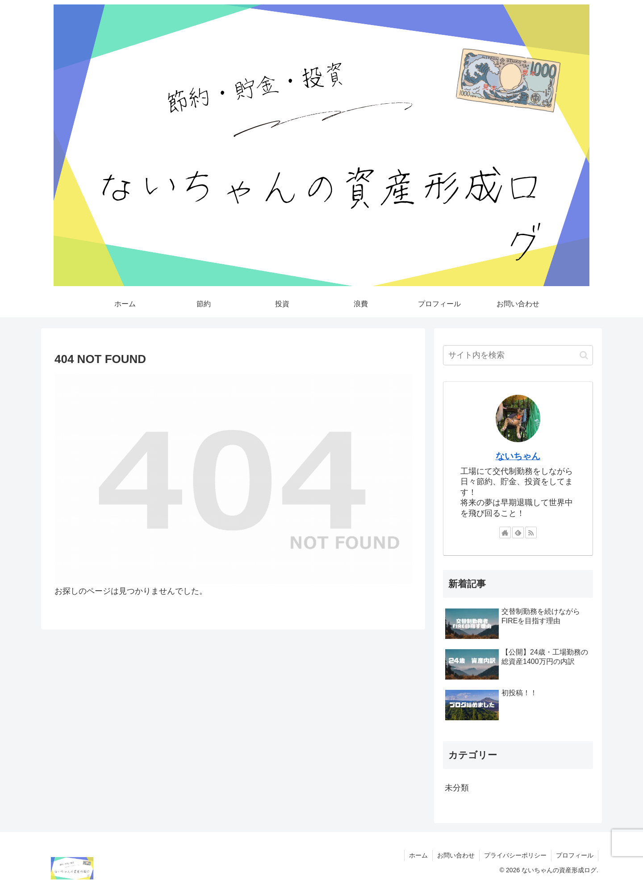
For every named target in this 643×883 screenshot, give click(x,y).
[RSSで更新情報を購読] (531, 532)
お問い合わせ (456, 855)
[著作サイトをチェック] (505, 532)
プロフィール (574, 855)
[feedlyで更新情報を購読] (518, 532)
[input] (518, 355)
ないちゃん (518, 456)
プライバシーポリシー (515, 855)
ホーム (418, 855)
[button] (584, 355)
